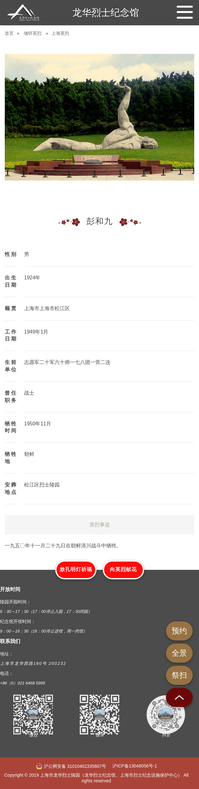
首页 (9, 33)
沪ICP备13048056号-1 (134, 765)
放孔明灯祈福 (76, 569)
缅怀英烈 (33, 33)
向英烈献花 (123, 569)
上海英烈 (60, 33)
